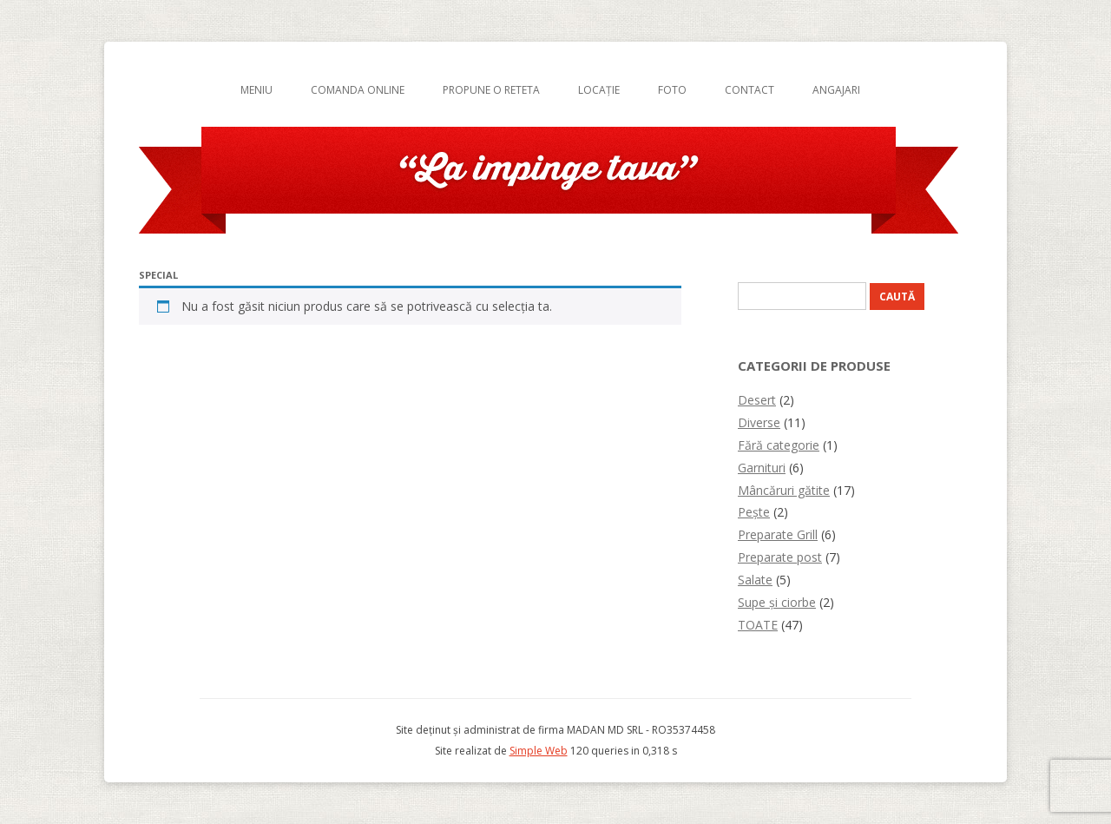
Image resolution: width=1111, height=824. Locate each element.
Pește (754, 512)
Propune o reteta (491, 89)
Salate (755, 579)
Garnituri (762, 467)
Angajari (836, 89)
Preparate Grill (778, 534)
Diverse (759, 422)
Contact (749, 89)
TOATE (758, 624)
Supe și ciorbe (777, 602)
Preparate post (780, 557)
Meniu (256, 89)
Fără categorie (778, 445)
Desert (757, 400)
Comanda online (357, 89)
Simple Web (538, 750)
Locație (599, 89)
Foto (672, 89)
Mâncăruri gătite (784, 490)
